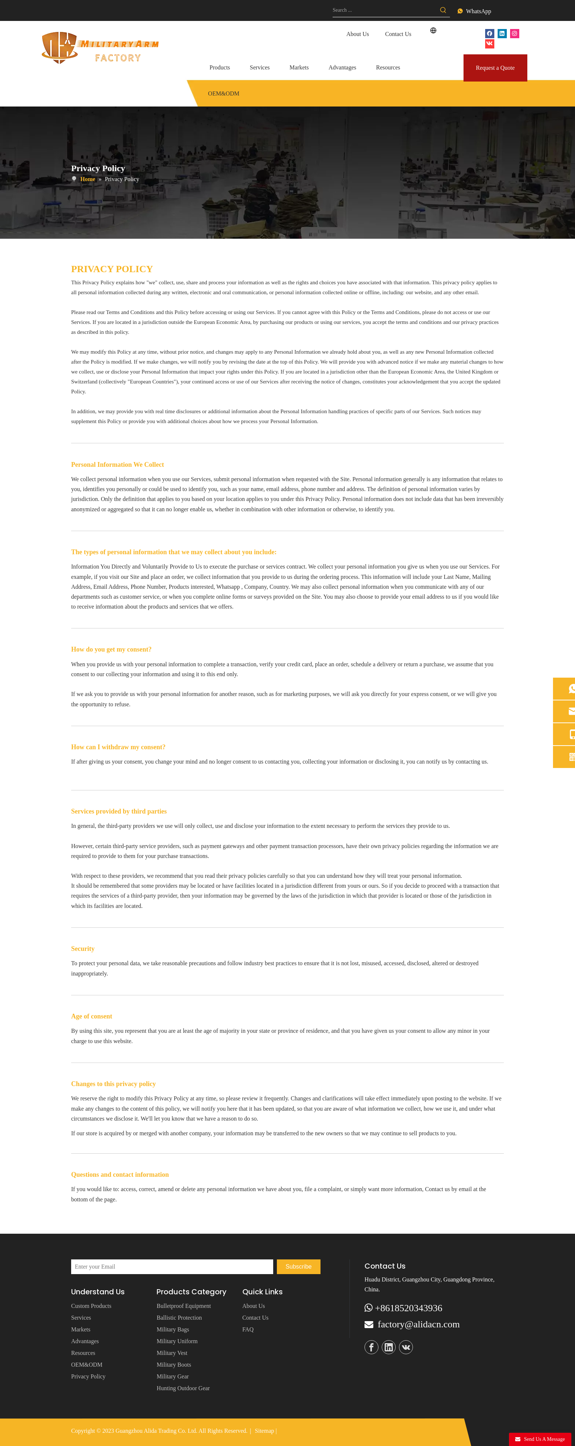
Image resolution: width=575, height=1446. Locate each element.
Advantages (85, 1341)
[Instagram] (514, 33)
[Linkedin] (502, 33)
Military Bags (173, 1329)
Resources (83, 1353)
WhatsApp (478, 11)
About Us (357, 34)
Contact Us (398, 34)
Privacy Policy (88, 1376)
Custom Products (91, 1306)
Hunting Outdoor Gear (183, 1388)
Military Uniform (177, 1341)
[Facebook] (489, 33)
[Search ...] (385, 10)
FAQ (248, 1329)
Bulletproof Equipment (184, 1306)
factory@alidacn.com (419, 1324)
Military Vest (172, 1353)
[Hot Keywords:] (443, 10)
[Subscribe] (299, 1266)
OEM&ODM (86, 1365)
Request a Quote (495, 68)
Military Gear (173, 1376)
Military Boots (174, 1365)
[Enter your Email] (172, 1266)
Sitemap (264, 1431)
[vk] (489, 43)
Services (81, 1318)
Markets (80, 1329)
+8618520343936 (409, 1308)
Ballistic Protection (179, 1318)
